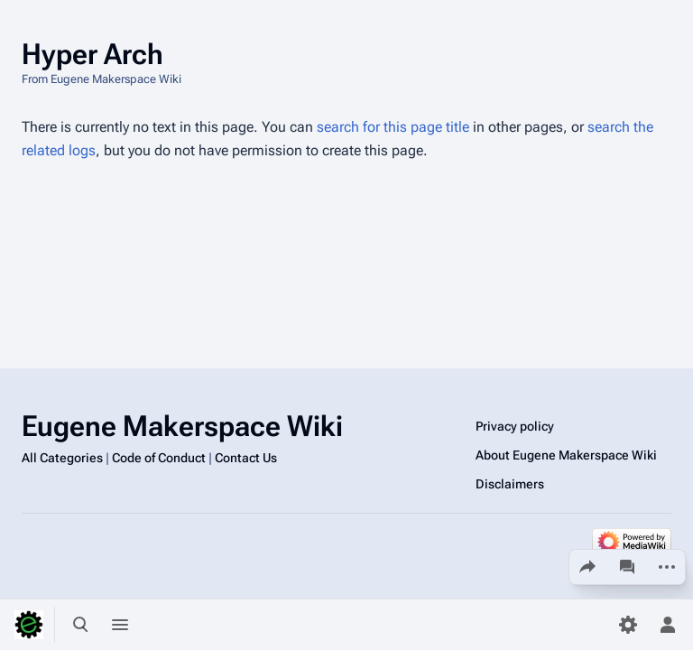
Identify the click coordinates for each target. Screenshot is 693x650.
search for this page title (393, 126)
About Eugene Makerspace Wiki (566, 455)
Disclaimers (510, 484)
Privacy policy (515, 426)
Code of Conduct (159, 457)
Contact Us (246, 457)
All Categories (62, 457)
